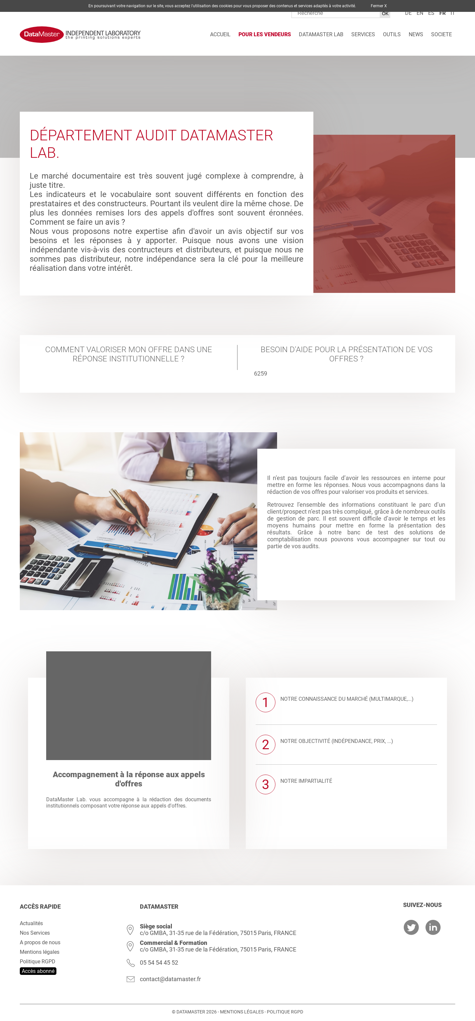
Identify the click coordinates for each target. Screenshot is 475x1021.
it (453, 13)
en (420, 13)
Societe (441, 34)
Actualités (31, 923)
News (416, 34)
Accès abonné (38, 971)
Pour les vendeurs (264, 34)
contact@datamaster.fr (170, 979)
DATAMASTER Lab (321, 34)
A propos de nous (40, 942)
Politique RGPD (37, 961)
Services (363, 34)
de (408, 13)
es (431, 13)
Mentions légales (39, 952)
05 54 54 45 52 (159, 962)
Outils (392, 34)
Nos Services (35, 933)
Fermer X (379, 6)
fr (442, 13)
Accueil (220, 34)
